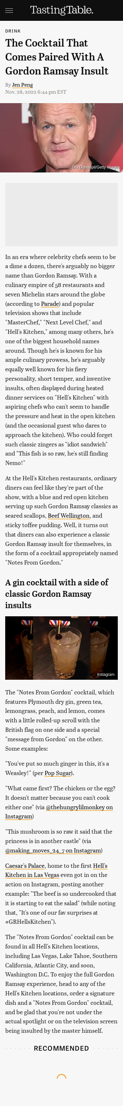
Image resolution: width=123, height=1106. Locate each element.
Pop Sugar (58, 773)
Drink (13, 31)
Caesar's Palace (25, 865)
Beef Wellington (68, 515)
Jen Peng (22, 84)
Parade (50, 303)
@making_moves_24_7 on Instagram (53, 850)
